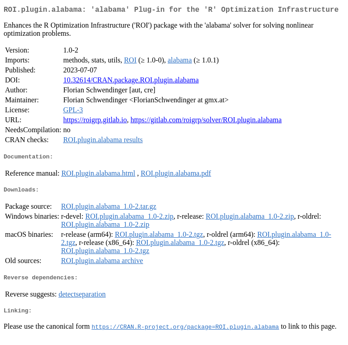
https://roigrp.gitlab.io (94, 121)
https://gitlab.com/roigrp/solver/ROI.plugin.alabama (206, 121)
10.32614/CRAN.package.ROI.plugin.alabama (130, 82)
